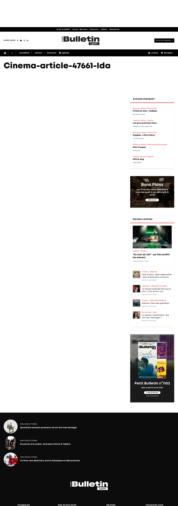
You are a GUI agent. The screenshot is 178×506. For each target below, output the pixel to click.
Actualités (24, 53)
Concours (94, 29)
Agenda (64, 53)
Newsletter (114, 29)
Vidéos (104, 29)
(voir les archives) (152, 395)
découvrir (152, 200)
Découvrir (51, 53)
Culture (38, 53)
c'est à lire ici (152, 392)
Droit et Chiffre (63, 29)
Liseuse (153, 53)
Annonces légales (163, 40)
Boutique (167, 53)
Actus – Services (79, 29)
